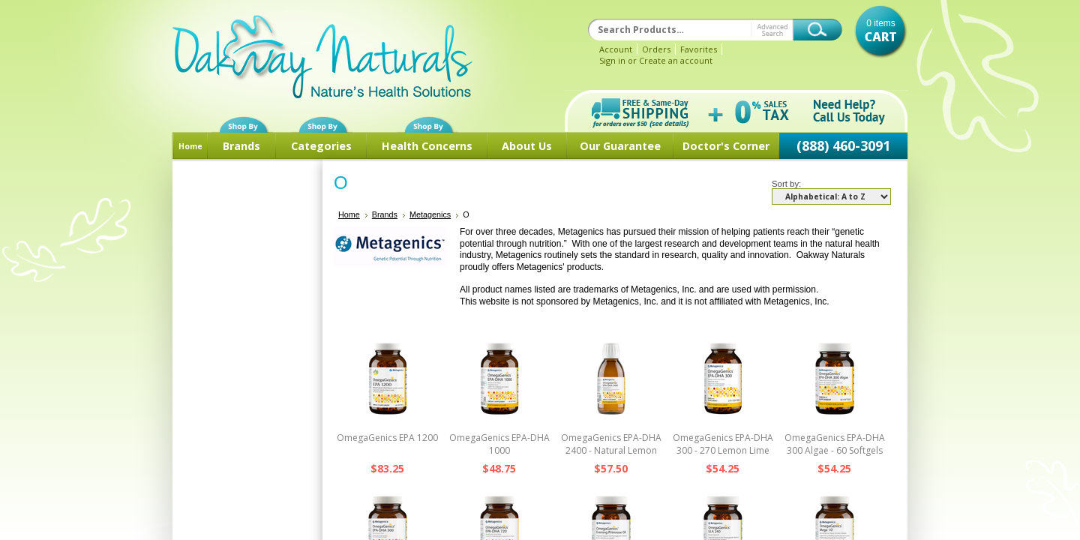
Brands (241, 146)
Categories (321, 146)
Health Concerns (427, 146)
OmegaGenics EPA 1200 (387, 437)
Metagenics (430, 214)
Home (190, 146)
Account (615, 49)
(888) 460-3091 (843, 145)
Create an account (675, 60)
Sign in (612, 60)
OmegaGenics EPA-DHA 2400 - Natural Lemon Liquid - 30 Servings (611, 450)
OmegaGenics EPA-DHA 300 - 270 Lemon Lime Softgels (723, 450)
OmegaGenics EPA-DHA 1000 (499, 444)
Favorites (698, 49)
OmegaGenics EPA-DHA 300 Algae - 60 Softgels (834, 444)
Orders (656, 49)
